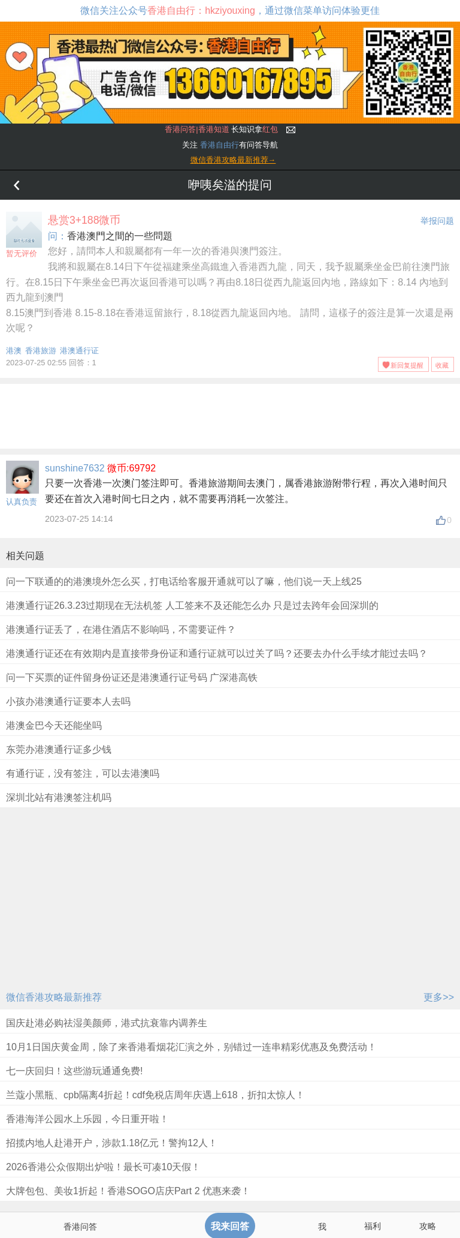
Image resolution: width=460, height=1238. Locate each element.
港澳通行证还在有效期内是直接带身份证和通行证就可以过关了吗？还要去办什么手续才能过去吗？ (217, 653)
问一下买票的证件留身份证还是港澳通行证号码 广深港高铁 (132, 677)
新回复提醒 (407, 365)
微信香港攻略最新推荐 (54, 997)
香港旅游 (40, 350)
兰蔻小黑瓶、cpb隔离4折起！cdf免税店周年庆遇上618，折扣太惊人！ (155, 1095)
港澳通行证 (79, 350)
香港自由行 (219, 144)
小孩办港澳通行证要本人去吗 (68, 701)
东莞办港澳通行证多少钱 (58, 749)
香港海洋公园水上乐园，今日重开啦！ (87, 1119)
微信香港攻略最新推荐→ (233, 159)
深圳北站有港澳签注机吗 (58, 797)
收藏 (442, 365)
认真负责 (21, 501)
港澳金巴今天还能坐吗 (54, 725)
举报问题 (437, 221)
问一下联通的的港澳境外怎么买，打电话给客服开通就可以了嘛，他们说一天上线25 (184, 581)
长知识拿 (221, 129)
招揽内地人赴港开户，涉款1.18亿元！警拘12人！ (111, 1143)
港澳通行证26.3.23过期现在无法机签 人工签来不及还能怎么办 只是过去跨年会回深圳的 (192, 605)
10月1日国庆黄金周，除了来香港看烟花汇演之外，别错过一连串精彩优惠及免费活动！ (191, 1047)
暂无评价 (24, 235)
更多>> (438, 997)
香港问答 (80, 1226)
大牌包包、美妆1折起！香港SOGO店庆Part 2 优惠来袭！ (128, 1191)
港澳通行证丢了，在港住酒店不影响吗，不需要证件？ (121, 629)
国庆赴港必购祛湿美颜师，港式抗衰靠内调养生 (106, 1023)
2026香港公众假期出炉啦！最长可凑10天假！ (103, 1167)
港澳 (14, 350)
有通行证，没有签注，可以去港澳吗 (82, 773)
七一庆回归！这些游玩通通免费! (74, 1071)
